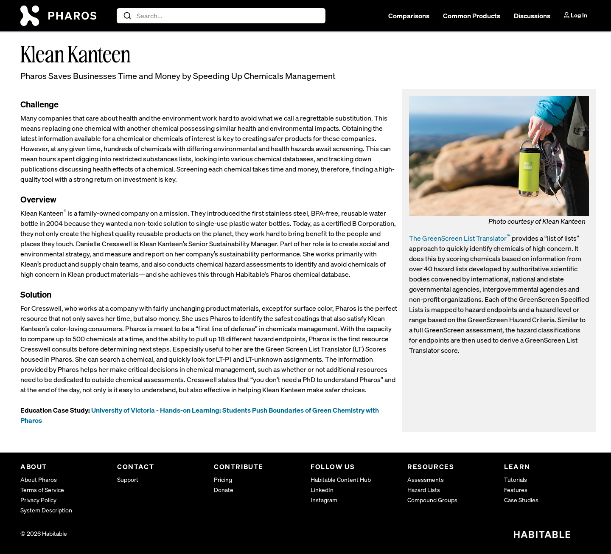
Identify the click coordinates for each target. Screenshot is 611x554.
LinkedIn (322, 490)
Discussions (532, 15)
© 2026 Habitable (43, 533)
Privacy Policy (38, 500)
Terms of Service (42, 490)
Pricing (223, 479)
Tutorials (515, 479)
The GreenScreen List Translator (459, 238)
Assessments (425, 479)
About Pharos (38, 479)
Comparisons (408, 15)
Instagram (324, 500)
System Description (46, 510)
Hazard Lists (423, 490)
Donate (223, 490)
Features (515, 490)
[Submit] (127, 15)
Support (127, 479)
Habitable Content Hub (341, 479)
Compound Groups (432, 500)
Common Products (471, 15)
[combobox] (221, 15)
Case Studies (521, 500)
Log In (575, 15)
